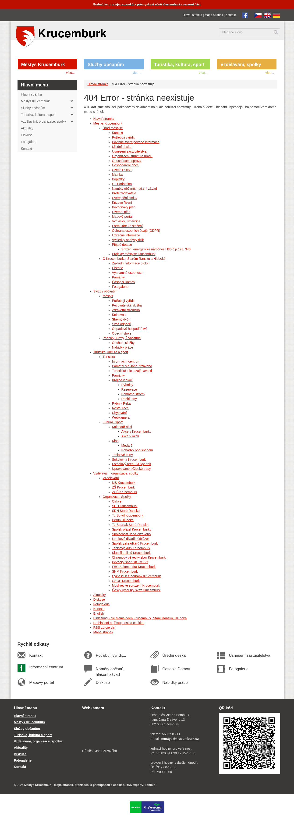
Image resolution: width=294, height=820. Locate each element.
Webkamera (121, 417)
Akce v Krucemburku (136, 431)
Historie (117, 268)
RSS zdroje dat (104, 627)
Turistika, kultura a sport (110, 352)
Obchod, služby (123, 343)
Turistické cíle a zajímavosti (132, 371)
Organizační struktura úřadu (132, 156)
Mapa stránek (214, 15)
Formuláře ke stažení (127, 226)
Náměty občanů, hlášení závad (134, 188)
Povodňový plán (123, 207)
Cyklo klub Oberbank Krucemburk (136, 576)
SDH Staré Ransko (126, 511)
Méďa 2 (127, 445)
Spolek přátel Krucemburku (132, 529)
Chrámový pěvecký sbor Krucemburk (139, 557)
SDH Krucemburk (125, 506)
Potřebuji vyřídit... (111, 655)
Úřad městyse (113, 128)
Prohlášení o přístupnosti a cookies (118, 623)
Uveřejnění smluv (124, 198)
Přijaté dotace (122, 244)
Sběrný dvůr (121, 319)
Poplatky (118, 179)
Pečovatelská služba (127, 305)
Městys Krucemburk (43, 64)
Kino (115, 441)
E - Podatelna (122, 184)
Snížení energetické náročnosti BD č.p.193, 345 (156, 249)
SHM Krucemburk (125, 571)
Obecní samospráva (126, 161)
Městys (108, 296)
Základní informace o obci (130, 263)
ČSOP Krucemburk (126, 581)
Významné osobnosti (127, 273)
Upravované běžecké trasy (131, 469)
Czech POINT (122, 170)
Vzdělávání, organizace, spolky (115, 473)
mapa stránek (63, 785)
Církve (116, 501)
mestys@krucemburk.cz (180, 739)
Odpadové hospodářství (129, 329)
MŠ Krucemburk (123, 483)
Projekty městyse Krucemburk (134, 254)
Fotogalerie (120, 287)
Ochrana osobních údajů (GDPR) (136, 230)
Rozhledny (129, 399)
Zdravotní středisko (126, 310)
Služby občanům (106, 64)
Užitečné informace (126, 235)
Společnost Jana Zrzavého (131, 534)
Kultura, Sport (113, 422)
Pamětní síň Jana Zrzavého (132, 366)
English (98, 613)
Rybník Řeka (121, 403)
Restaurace (120, 408)
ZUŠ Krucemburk (124, 492)
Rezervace (129, 389)
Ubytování (119, 413)
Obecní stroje (121, 333)
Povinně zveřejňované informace (135, 142)
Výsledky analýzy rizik (128, 240)
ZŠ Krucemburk (123, 487)
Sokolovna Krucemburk (129, 459)
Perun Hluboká (123, 520)
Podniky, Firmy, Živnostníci (122, 338)
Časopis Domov (123, 282)
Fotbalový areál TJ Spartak (131, 464)
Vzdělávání (111, 478)
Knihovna (119, 315)
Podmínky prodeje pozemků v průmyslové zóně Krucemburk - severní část (147, 4)
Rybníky (127, 385)
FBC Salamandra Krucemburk (134, 567)
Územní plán (121, 212)
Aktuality (99, 595)
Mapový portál (122, 216)
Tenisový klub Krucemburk (131, 548)
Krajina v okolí (122, 380)
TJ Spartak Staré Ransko (130, 525)
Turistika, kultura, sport (179, 64)
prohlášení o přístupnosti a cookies (99, 785)
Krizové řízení (122, 202)
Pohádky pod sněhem (137, 450)
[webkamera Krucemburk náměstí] (113, 730)
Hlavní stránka (192, 15)
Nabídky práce (122, 347)
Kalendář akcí (122, 427)
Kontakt (231, 15)
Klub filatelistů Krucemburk (131, 553)
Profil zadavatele (124, 193)
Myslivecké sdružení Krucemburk (136, 585)
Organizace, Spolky (117, 497)
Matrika (117, 174)
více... (70, 73)
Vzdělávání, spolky (240, 64)
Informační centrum (126, 361)
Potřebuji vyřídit (123, 137)
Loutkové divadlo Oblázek (130, 539)
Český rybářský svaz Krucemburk (136, 590)
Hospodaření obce (125, 165)
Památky (118, 277)
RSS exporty (134, 785)
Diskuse (99, 599)
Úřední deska (121, 147)
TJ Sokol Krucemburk (127, 515)
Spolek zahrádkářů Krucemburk (135, 543)
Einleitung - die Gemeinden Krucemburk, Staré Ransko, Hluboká (140, 618)
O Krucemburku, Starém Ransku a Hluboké (134, 258)
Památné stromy (133, 394)
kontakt (150, 785)
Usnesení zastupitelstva (129, 151)
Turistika (109, 357)
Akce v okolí (130, 436)
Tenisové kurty (122, 455)
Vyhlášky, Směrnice (126, 221)
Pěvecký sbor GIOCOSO (130, 562)
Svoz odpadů (121, 324)
